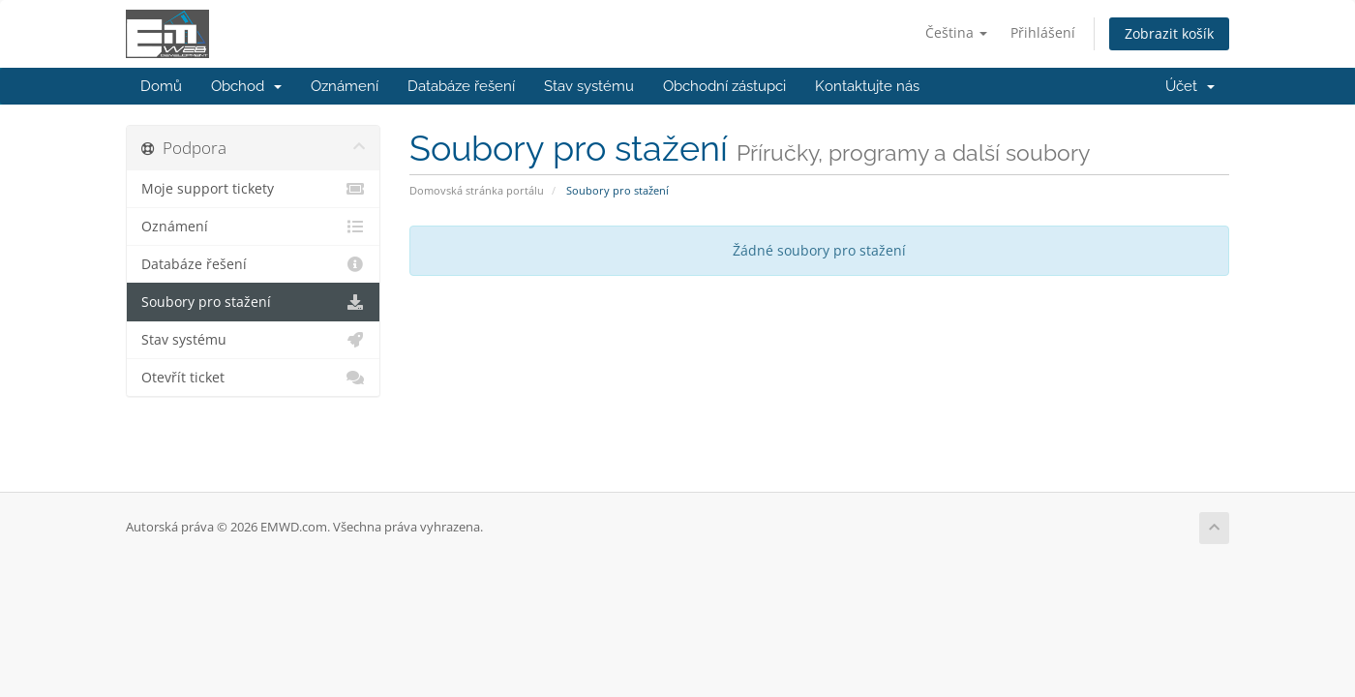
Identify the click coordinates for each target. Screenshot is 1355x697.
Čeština (956, 32)
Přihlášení (1042, 32)
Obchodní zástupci (724, 86)
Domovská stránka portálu (476, 190)
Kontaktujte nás (867, 86)
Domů (161, 86)
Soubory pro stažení (253, 302)
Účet (1190, 86)
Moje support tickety (253, 188)
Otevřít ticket (253, 377)
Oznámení (344, 86)
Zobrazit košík (1169, 33)
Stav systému (589, 86)
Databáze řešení (461, 86)
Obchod (246, 86)
